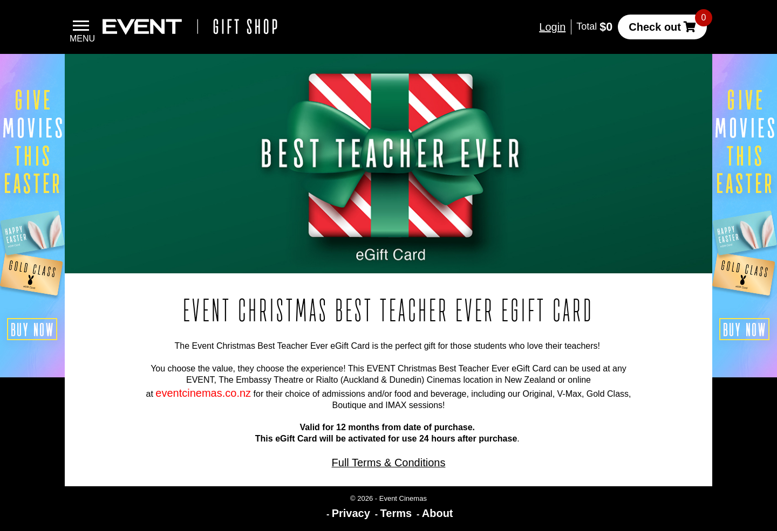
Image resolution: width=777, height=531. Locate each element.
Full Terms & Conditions (389, 462)
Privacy (351, 513)
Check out (655, 27)
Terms (396, 513)
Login (552, 27)
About (437, 513)
